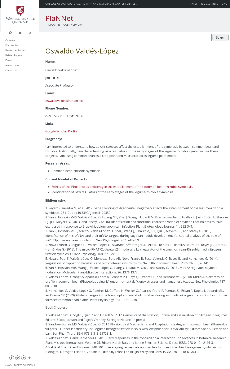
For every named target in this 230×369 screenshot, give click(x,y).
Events (8, 60)
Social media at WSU (29, 358)
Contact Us (11, 70)
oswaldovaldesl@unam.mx (64, 101)
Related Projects (13, 55)
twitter (17, 358)
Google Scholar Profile (61, 131)
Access (18, 365)
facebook (11, 358)
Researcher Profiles (15, 50)
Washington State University (20, 15)
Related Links (12, 65)
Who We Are (11, 45)
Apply (193, 3)
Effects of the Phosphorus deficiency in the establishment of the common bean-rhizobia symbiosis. (122, 187)
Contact (20, 33)
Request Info (210, 3)
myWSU (9, 365)
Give (224, 3)
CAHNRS (91, 3)
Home (12, 40)
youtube (23, 358)
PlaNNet (59, 18)
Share (30, 33)
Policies (28, 365)
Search (10, 33)
